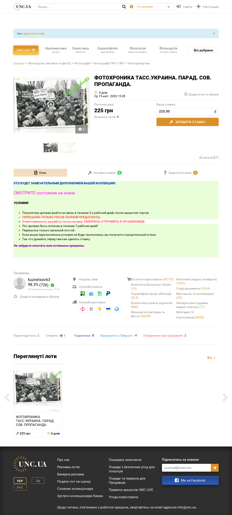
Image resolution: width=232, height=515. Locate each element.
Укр (20, 481)
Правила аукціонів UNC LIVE (131, 490)
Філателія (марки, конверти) (196, 281)
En (38, 481)
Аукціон (19, 63)
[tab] (40, 173)
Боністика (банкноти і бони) (151, 286)
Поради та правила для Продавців (127, 480)
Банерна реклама (70, 474)
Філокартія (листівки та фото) (49, 63)
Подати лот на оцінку (74, 481)
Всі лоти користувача (152, 279)
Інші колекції (190, 317)
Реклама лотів (68, 467)
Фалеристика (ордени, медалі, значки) (192, 305)
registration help (33, 33)
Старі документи (193, 288)
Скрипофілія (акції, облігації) (151, 295)
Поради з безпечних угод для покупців (132, 469)
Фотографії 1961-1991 (109, 63)
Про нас (63, 460)
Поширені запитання (125, 460)
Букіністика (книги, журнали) (152, 305)
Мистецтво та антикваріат (195, 295)
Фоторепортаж (139, 63)
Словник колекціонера (75, 489)
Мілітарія (185, 312)
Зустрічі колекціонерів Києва (80, 496)
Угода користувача (123, 497)
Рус (20, 488)
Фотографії (82, 63)
